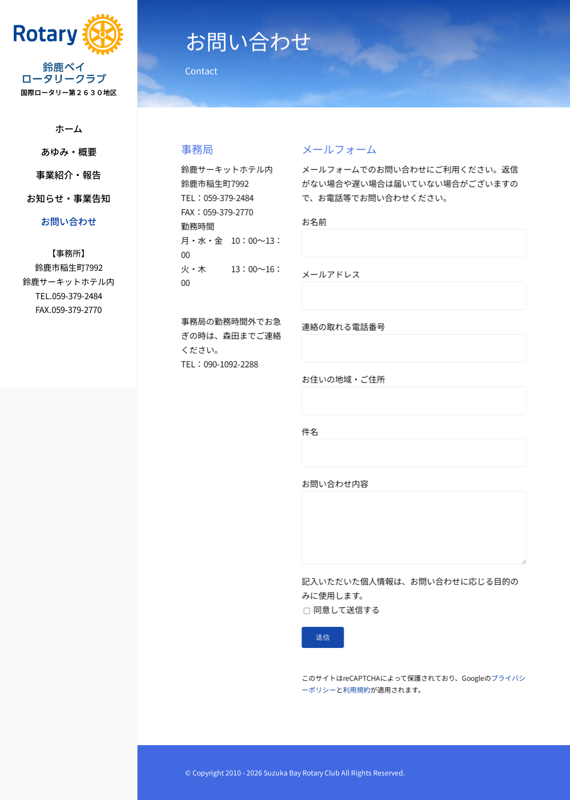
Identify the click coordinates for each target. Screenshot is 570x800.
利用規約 (358, 690)
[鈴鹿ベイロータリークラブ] (68, 18)
